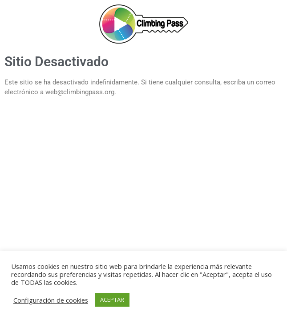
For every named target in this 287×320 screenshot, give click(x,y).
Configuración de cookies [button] (50, 300)
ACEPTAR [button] (112, 300)
